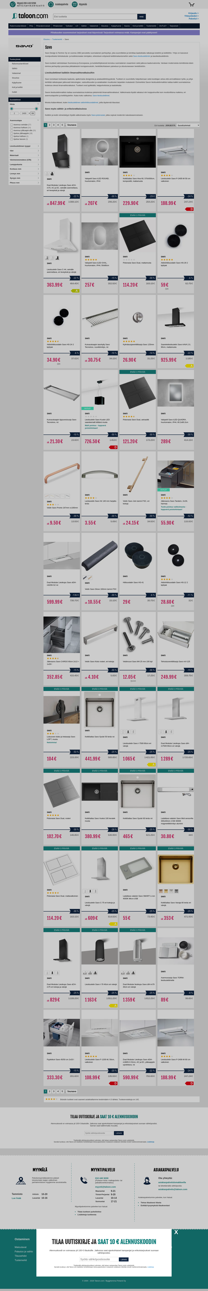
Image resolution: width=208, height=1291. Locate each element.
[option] (47, 173)
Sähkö (84, 26)
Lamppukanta (24, 164)
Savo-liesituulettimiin (141, 56)
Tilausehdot (21, 1256)
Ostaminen (22, 1239)
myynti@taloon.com (105, 1187)
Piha (31, 26)
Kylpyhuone (116, 26)
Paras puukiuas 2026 (118, 1263)
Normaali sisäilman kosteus (121, 1254)
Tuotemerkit (151, 26)
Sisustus (104, 26)
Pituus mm (24, 183)
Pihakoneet (58, 26)
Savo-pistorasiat (98, 115)
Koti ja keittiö (138, 26)
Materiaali (24, 155)
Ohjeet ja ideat (117, 1239)
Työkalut (69, 26)
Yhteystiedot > (191, 16)
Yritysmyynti (67, 1256)
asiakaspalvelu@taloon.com (172, 1189)
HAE (142, 17)
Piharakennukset (43, 26)
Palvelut (66, 1239)
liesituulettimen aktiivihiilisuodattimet (83, 102)
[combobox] (95, 17)
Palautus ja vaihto (24, 1251)
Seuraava (71, 125)
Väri (24, 151)
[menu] (104, 26)
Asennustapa (24, 120)
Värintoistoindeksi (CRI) (24, 160)
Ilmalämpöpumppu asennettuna (117, 1248)
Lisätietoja (150, 1142)
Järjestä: (170, 125)
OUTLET (163, 26)
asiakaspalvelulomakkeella (172, 1182)
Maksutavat (21, 1247)
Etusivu (47, 39)
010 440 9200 (101, 1178)
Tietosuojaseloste (163, 1251)
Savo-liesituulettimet (101, 95)
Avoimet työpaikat (163, 1247)
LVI (77, 26)
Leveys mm (24, 173)
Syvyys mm (24, 178)
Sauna (127, 26)
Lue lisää (16, 1198)
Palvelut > (193, 19)
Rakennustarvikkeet (18, 26)
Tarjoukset (174, 26)
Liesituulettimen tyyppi (24, 146)
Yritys (158, 1239)
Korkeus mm (24, 169)
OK (32, 113)
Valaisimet (94, 26)
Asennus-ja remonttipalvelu (75, 1247)
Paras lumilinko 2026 (118, 1258)
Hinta (24, 104)
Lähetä (119, 1133)
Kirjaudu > (193, 13)
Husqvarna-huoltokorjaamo (75, 1251)
